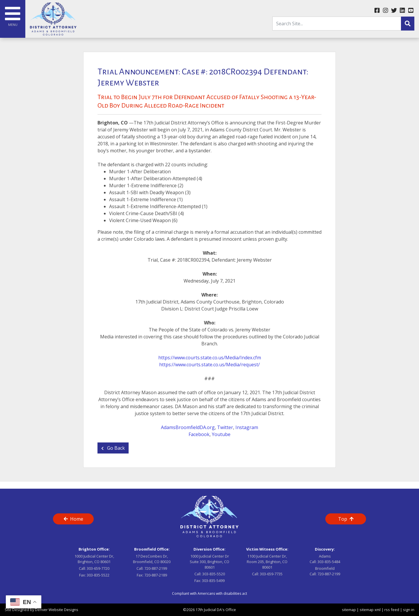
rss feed (391, 609)
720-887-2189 (155, 575)
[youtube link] (410, 11)
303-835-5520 (213, 573)
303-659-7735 (271, 573)
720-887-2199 (155, 568)
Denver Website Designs (56, 609)
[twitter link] (393, 11)
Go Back (113, 448)
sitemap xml (370, 609)
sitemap (349, 609)
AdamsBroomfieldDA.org (188, 427)
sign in (408, 609)
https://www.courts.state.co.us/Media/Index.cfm (209, 357)
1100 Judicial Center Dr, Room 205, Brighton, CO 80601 (267, 561)
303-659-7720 (98, 568)
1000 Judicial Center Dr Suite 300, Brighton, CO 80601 (209, 561)
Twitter (225, 427)
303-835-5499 (213, 580)
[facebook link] (377, 11)
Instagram (246, 427)
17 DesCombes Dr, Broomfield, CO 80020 (152, 558)
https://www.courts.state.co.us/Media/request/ (209, 364)
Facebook (199, 434)
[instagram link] (385, 11)
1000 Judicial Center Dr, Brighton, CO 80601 (94, 558)
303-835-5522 (98, 575)
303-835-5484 (328, 561)
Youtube (221, 434)
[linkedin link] (402, 11)
